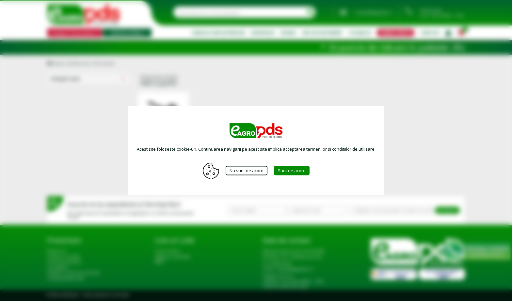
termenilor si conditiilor (328, 149)
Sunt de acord (292, 170)
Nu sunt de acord (247, 170)
